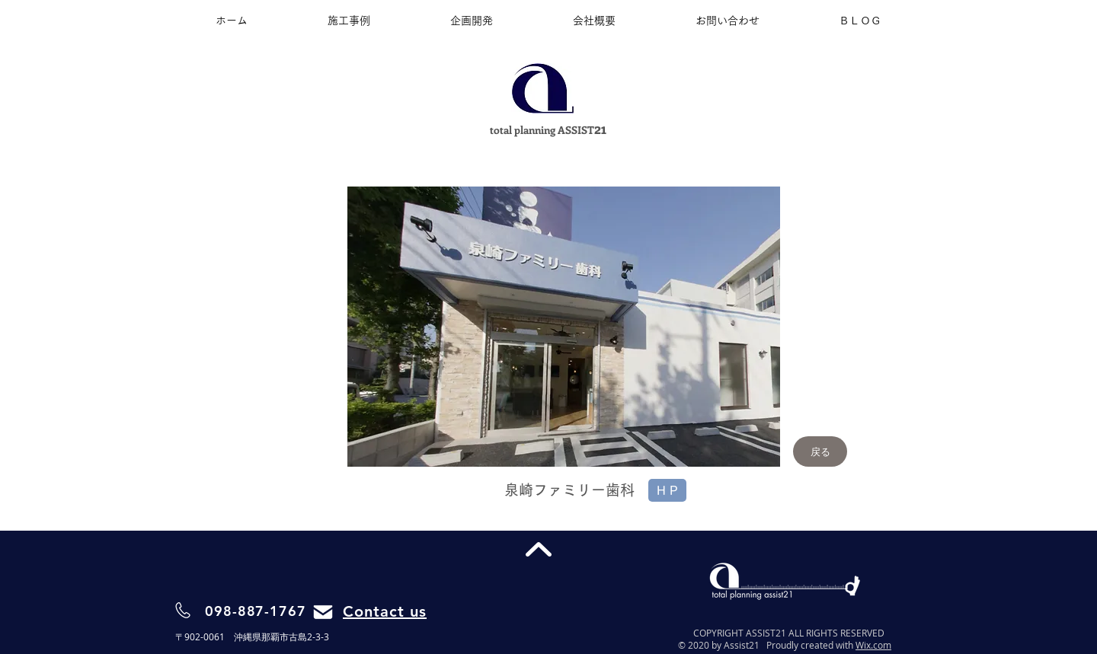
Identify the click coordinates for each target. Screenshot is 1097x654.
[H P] (667, 490)
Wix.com (873, 645)
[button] (563, 327)
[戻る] (820, 451)
